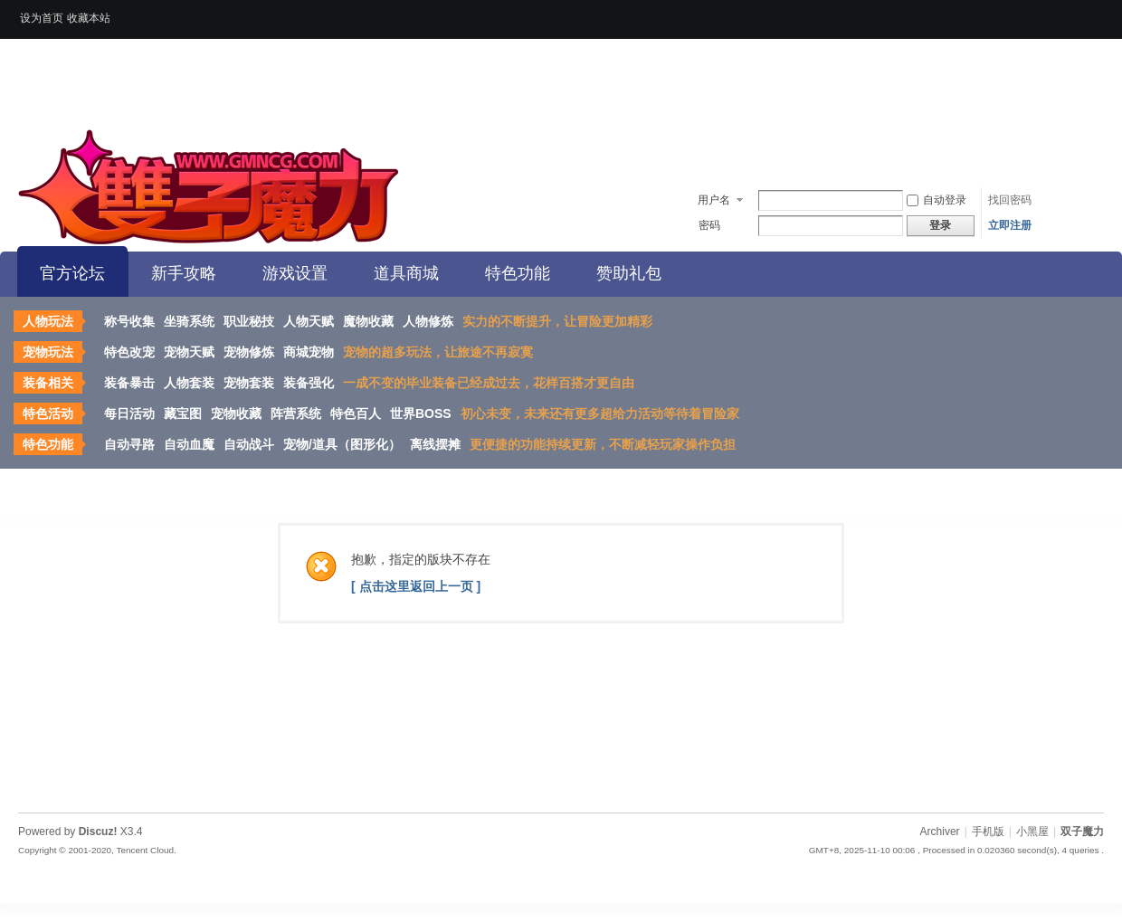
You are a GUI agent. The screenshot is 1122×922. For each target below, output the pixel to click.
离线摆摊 (435, 444)
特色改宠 (129, 352)
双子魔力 (1082, 831)
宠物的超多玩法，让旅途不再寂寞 (438, 352)
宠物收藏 (236, 413)
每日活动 (129, 413)
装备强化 (308, 382)
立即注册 (1010, 225)
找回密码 (1010, 200)
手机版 (988, 831)
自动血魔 (189, 444)
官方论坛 (72, 273)
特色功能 (517, 273)
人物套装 (189, 382)
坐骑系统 (189, 321)
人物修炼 (428, 321)
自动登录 (936, 200)
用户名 (714, 200)
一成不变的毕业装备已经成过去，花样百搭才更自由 (488, 382)
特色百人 (355, 413)
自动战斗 (248, 444)
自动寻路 (129, 444)
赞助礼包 (628, 273)
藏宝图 (183, 413)
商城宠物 (308, 352)
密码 (709, 225)
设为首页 (41, 18)
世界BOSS (421, 413)
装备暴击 (129, 382)
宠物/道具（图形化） (342, 444)
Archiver (940, 831)
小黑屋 (1032, 831)
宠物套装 (248, 382)
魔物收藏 (368, 321)
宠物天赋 (189, 352)
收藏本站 (88, 18)
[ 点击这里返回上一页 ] (415, 586)
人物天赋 (308, 321)
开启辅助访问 (1099, 13)
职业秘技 (248, 321)
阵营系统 (296, 413)
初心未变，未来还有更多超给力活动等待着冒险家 (600, 413)
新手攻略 (183, 273)
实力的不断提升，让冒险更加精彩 (557, 321)
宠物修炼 (248, 352)
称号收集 (129, 321)
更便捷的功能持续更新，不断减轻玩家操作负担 (603, 444)
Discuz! (98, 831)
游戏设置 (295, 273)
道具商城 (406, 273)
